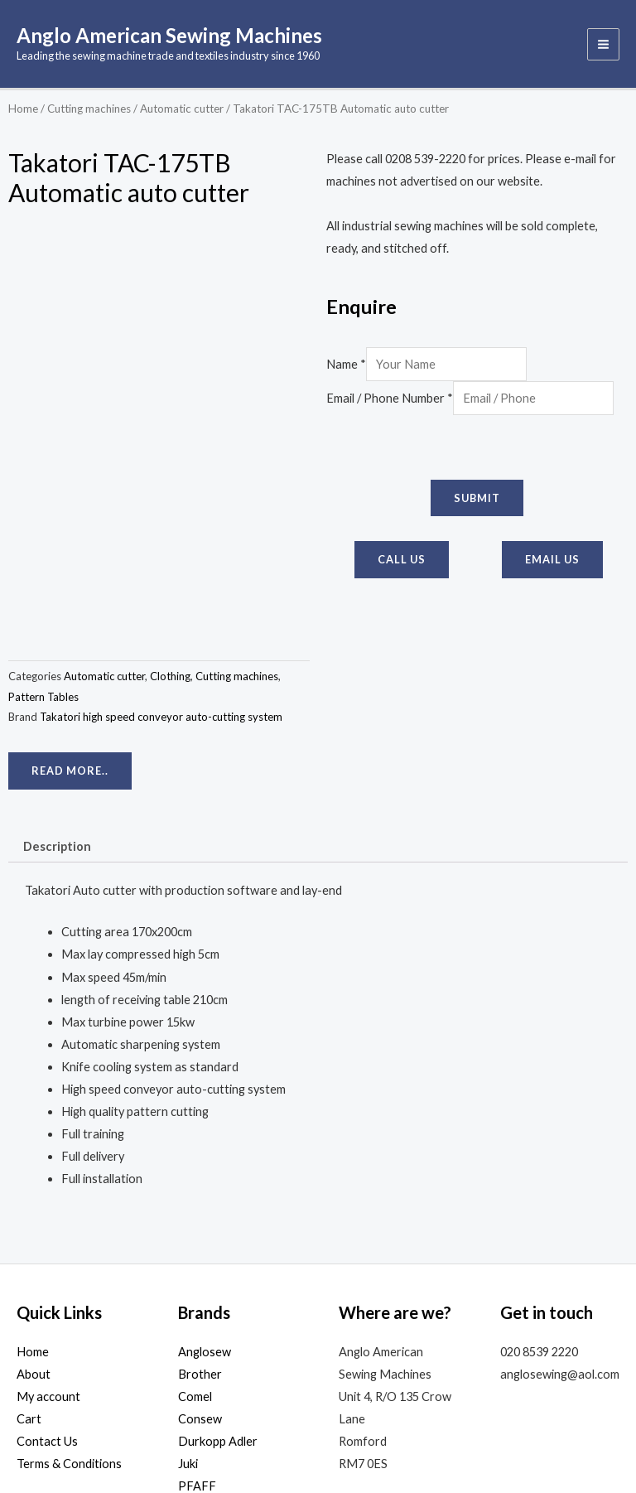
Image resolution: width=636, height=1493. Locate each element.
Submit (477, 500)
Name (346, 367)
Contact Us (47, 1308)
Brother (200, 1241)
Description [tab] (57, 713)
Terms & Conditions (69, 1330)
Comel (195, 1263)
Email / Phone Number (389, 401)
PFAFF (197, 1353)
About (34, 1241)
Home (23, 111)
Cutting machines (89, 111)
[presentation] (452, 450)
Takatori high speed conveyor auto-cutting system (161, 583)
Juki (188, 1330)
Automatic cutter (182, 111)
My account (48, 1263)
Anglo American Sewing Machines (183, 36)
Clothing (170, 542)
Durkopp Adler (218, 1308)
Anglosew (204, 1218)
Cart (29, 1285)
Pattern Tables (43, 563)
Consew (200, 1285)
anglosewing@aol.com (559, 1241)
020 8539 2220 (539, 1218)
